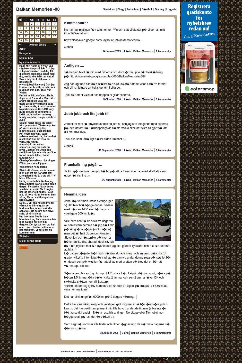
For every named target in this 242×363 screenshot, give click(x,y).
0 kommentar (163, 99)
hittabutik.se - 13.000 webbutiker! (78, 351)
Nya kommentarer (29, 62)
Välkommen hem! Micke (33, 167)
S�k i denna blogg (30, 241)
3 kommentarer (162, 333)
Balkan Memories (143, 51)
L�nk (128, 51)
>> (54, 44)
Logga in (171, 9)
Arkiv (22, 49)
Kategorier (25, 53)
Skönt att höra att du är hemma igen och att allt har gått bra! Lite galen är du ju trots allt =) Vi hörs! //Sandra (37, 174)
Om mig (159, 9)
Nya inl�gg (26, 58)
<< (20, 44)
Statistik (24, 236)
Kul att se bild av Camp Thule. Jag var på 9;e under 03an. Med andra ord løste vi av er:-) (37, 98)
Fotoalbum (133, 9)
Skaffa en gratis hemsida (143, 358)
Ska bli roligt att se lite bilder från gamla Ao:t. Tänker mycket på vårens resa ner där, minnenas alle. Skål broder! (37, 126)
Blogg (121, 9)
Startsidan (109, 9)
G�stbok (147, 9)
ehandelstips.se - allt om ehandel (115, 351)
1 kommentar (163, 51)
